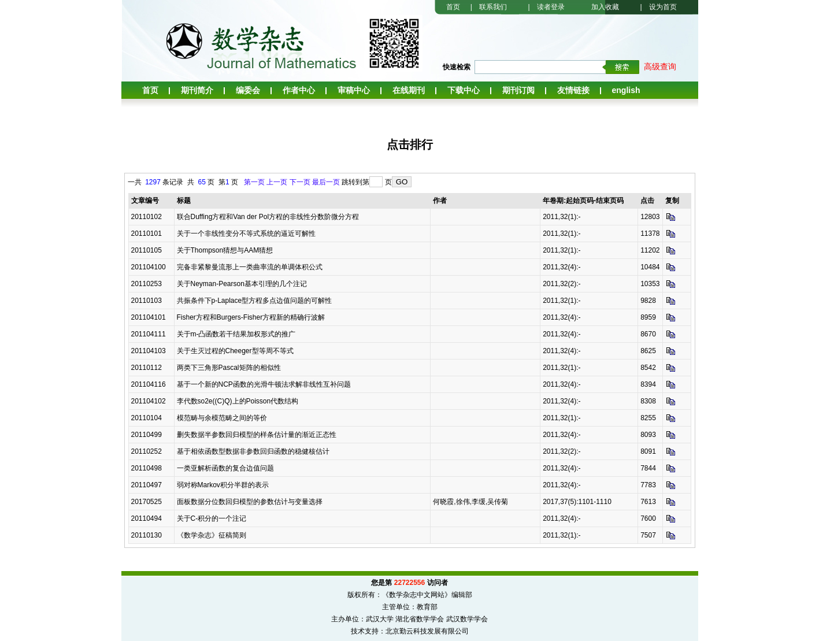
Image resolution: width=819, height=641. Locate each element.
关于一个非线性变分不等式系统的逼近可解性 (246, 233)
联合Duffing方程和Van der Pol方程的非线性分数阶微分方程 (268, 217)
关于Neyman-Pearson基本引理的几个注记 (242, 284)
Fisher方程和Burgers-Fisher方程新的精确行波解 (251, 317)
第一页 (254, 182)
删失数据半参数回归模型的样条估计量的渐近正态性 (256, 435)
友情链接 (573, 90)
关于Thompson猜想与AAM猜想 (225, 250)
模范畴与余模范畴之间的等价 (222, 418)
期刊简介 (197, 90)
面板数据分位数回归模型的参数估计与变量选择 (250, 502)
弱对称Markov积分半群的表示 (223, 485)
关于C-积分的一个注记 (212, 518)
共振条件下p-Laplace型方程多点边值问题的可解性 (254, 301)
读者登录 (551, 7)
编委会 (248, 90)
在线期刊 (408, 90)
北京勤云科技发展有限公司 (427, 631)
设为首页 (663, 7)
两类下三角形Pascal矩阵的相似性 (229, 368)
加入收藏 (605, 7)
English (626, 90)
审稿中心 (354, 90)
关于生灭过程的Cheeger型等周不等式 (235, 351)
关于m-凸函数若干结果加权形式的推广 (236, 334)
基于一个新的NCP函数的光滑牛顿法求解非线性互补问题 (264, 384)
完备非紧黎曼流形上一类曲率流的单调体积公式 (250, 267)
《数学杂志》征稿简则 (211, 535)
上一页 (276, 182)
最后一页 (326, 182)
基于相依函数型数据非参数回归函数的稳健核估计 (253, 451)
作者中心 (299, 90)
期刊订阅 (518, 90)
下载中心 (463, 90)
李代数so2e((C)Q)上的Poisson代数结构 (238, 401)
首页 (453, 7)
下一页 (300, 182)
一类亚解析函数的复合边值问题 (225, 468)
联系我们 (493, 7)
